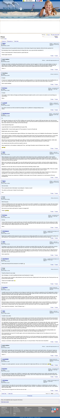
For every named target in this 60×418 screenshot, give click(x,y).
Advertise (16, 17)
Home (5, 17)
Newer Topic (4, 393)
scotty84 (5, 103)
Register (30, 0)
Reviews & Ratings (44, 17)
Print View (30, 395)
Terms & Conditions (28, 408)
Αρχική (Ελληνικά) (16, 409)
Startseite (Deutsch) (16, 411)
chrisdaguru (6, 231)
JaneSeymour (6, 113)
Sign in (27, 0)
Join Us (14, 414)
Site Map (10, 17)
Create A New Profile (55, 34)
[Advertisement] (30, 27)
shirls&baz (5, 380)
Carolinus (5, 287)
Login (14, 415)
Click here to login (5, 401)
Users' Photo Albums (30, 17)
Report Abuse (27, 410)
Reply (52, 55)
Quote (57, 55)
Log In (49, 34)
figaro (5, 38)
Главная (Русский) (16, 410)
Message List (10, 41)
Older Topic (10, 393)
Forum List (4, 41)
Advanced (56, 37)
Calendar (22, 17)
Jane (4, 152)
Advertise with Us (41, 408)
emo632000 (5, 359)
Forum (37, 17)
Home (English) (16, 408)
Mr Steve (5, 88)
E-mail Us (3, 413)
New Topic (16, 41)
